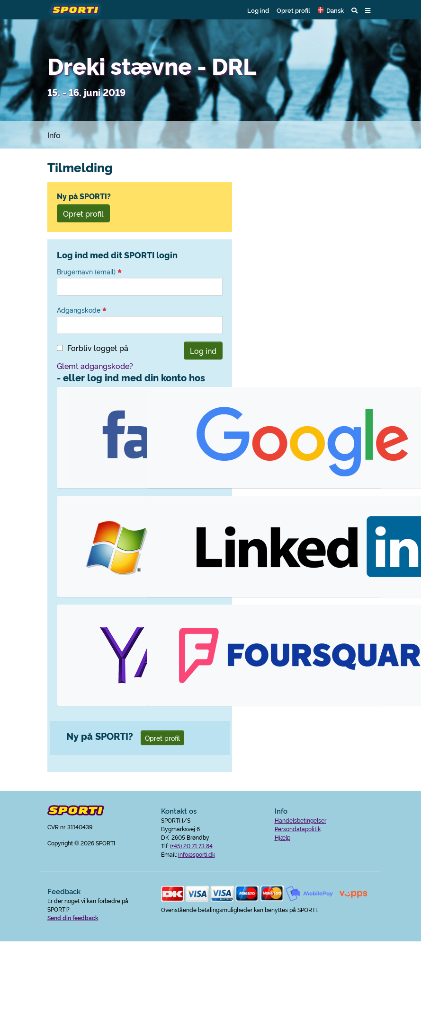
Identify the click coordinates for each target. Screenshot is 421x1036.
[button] (331, 10)
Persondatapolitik (298, 829)
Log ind (258, 10)
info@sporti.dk (196, 854)
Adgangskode (82, 310)
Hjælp (282, 837)
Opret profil (293, 10)
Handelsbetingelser (300, 820)
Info (54, 135)
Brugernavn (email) (89, 271)
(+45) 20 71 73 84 (191, 846)
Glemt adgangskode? (95, 365)
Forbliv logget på (97, 347)
